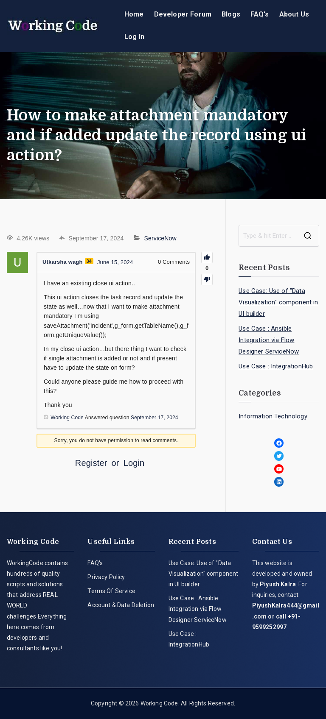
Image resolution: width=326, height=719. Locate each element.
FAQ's (259, 14)
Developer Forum (182, 14)
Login (134, 463)
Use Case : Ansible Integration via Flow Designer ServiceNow (269, 340)
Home (134, 14)
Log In (134, 37)
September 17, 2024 (154, 418)
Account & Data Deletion (120, 605)
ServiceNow (160, 238)
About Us (294, 14)
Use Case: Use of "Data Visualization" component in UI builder (278, 302)
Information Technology (273, 416)
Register (91, 463)
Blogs (231, 14)
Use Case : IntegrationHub (276, 366)
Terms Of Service (111, 591)
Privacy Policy (106, 577)
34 (89, 261)
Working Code (159, 703)
